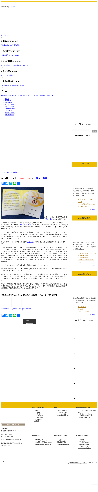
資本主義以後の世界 (26, 309)
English (12, 6)
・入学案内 (37, 412)
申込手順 (17, 45)
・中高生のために (61, 442)
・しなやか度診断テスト (85, 442)
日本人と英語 (21, 95)
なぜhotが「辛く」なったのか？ (87, 206)
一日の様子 (4, 55)
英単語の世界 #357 (83, 255)
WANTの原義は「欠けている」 (86, 204)
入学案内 (4, 45)
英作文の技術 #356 (83, 257)
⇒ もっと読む (92, 209)
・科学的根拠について (62, 415)
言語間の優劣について (5, 309)
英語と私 (48, 219)
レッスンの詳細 (14, 55)
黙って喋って (82, 309)
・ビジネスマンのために (85, 414)
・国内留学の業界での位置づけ (43, 444)
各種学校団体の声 (18, 85)
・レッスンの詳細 (61, 414)
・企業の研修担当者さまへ (85, 415)
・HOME (36, 410)
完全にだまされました (84, 311)
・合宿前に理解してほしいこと (87, 417)
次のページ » (29, 323)
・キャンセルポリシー (84, 448)
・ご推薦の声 (38, 419)
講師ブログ (14, 75)
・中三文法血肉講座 (83, 444)
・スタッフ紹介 (38, 417)
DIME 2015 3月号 (25, 224)
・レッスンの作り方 (61, 410)
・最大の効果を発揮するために (43, 442)
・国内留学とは (38, 439)
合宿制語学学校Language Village (78, 463)
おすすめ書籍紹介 (40, 95)
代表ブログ (30, 95)
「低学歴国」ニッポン (16, 309)
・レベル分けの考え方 (62, 412)
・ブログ (36, 421)
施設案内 (10, 45)
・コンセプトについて (40, 441)
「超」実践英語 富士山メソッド (87, 253)
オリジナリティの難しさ (11, 172)
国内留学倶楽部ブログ (8, 95)
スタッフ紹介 (5, 75)
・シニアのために (61, 439)
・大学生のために (61, 441)
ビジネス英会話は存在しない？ (21, 65)
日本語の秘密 (82, 307)
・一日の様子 (38, 414)
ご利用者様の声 (6, 85)
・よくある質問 (38, 415)
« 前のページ (29, 320)
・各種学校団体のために (63, 444)
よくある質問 (5, 65)
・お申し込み (82, 441)
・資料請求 (81, 439)
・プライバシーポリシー (85, 446)
